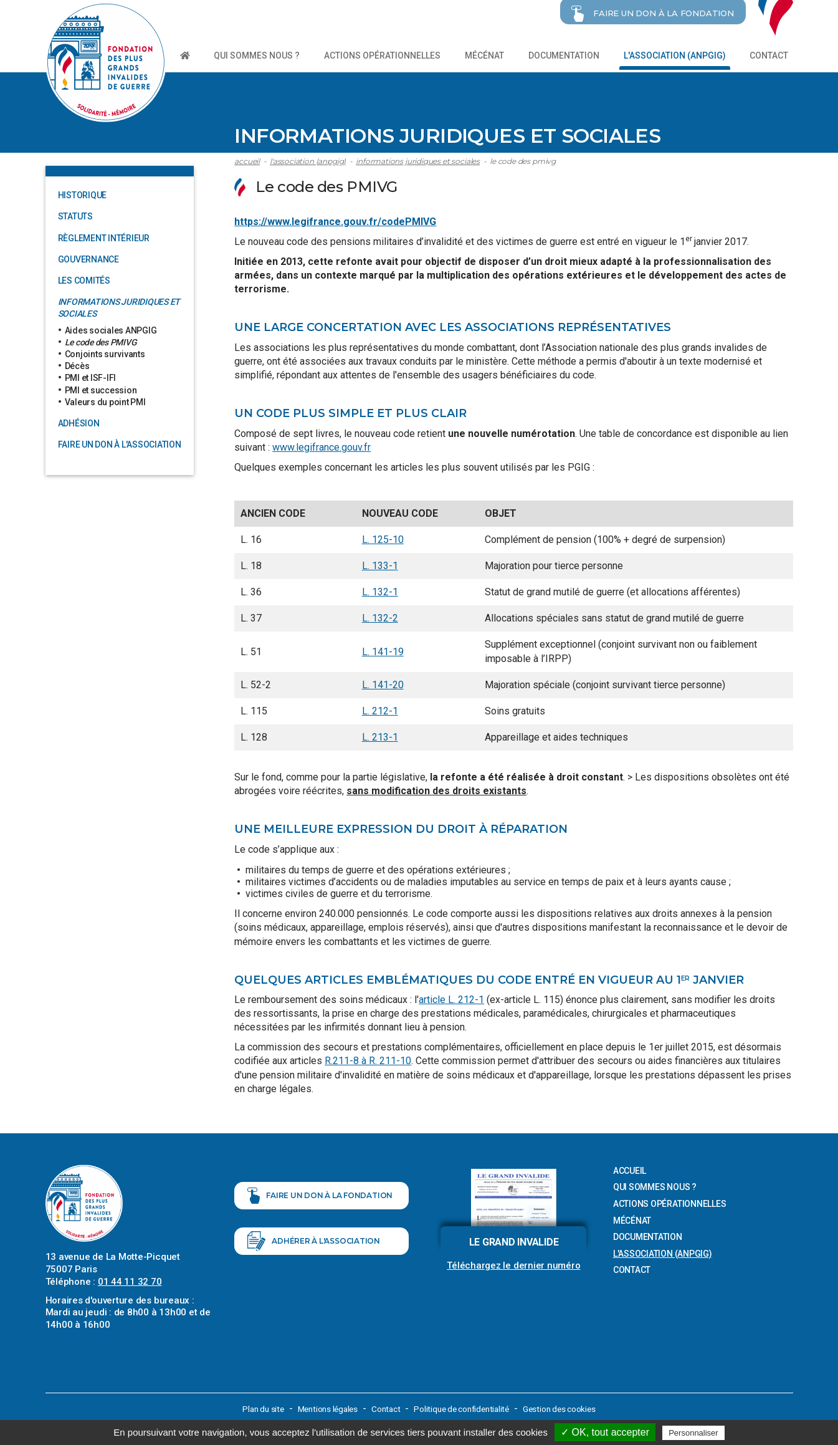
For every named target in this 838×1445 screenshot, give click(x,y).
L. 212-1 (380, 710)
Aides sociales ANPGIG (111, 329)
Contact (769, 55)
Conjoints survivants (105, 353)
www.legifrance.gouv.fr (321, 446)
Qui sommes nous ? (257, 55)
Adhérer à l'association (313, 1254)
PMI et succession (101, 389)
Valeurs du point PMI (105, 401)
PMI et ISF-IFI (91, 377)
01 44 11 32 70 (130, 1280)
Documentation (563, 55)
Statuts (75, 216)
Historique (82, 194)
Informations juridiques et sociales (418, 160)
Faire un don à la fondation (320, 1202)
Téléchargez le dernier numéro (513, 1264)
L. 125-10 (383, 538)
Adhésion (79, 422)
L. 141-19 (383, 650)
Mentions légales (324, 1408)
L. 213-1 (380, 736)
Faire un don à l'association (119, 443)
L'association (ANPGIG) (675, 55)
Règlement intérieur (104, 237)
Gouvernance (88, 258)
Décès (77, 365)
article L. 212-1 (451, 998)
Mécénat (484, 55)
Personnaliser (693, 1433)
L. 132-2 (380, 617)
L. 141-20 (383, 683)
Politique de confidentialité (464, 1408)
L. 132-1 (380, 591)
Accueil (247, 160)
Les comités (84, 279)
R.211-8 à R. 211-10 (368, 1060)
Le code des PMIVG (523, 160)
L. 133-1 (380, 564)
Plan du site (256, 1408)
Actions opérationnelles (382, 55)
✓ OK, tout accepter (605, 1432)
